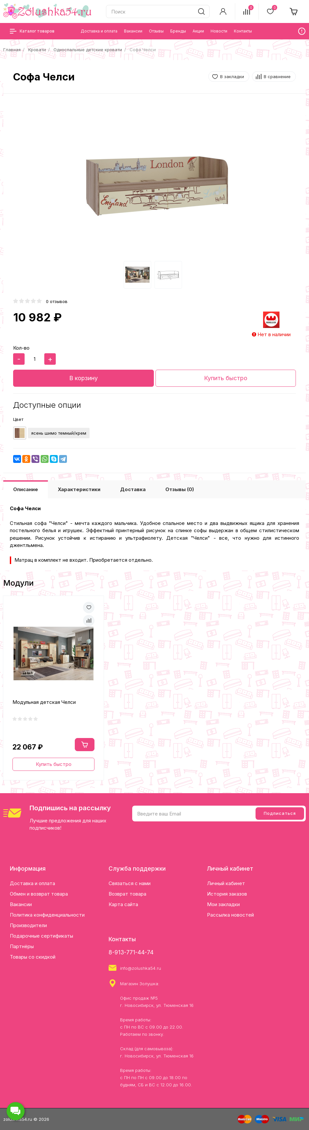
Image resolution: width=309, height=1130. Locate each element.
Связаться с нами (130, 883)
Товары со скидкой (32, 957)
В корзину (83, 378)
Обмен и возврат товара (39, 894)
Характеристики (79, 489)
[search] (201, 11)
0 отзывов (57, 301)
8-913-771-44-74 (131, 952)
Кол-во (21, 348)
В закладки (232, 76)
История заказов (227, 894)
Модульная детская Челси (44, 702)
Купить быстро (225, 378)
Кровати (37, 49)
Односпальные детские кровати (87, 49)
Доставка (133, 489)
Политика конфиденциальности (47, 915)
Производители (28, 925)
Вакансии (21, 904)
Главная (12, 49)
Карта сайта (123, 904)
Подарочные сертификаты (41, 936)
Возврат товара (127, 894)
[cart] (294, 11)
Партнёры (22, 946)
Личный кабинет (226, 883)
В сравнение (277, 76)
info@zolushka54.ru (140, 968)
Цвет (18, 419)
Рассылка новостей (230, 915)
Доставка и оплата (32, 883)
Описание (25, 489)
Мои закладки (223, 904)
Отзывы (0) (179, 489)
